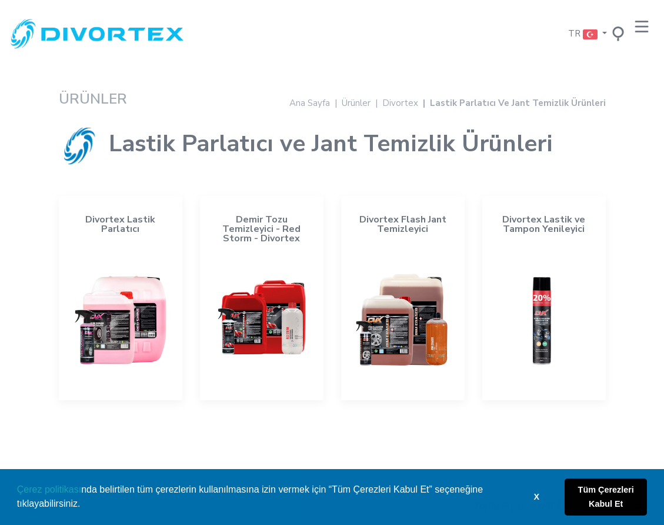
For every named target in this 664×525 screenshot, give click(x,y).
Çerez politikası (49, 489)
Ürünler (356, 103)
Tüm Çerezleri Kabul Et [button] (606, 497)
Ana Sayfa (309, 103)
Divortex (400, 103)
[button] (84, 505)
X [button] (537, 496)
